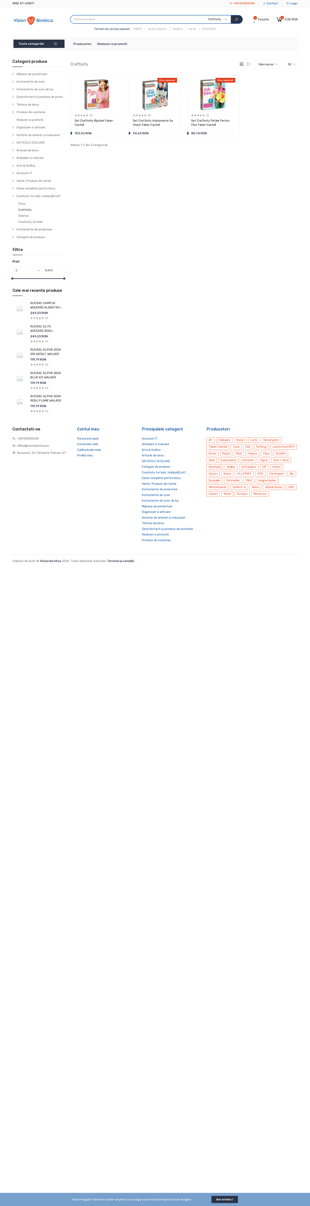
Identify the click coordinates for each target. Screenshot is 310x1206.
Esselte (281, 453)
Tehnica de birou (27, 104)
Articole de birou (27, 150)
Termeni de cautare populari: (112, 29)
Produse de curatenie (30, 112)
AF (210, 440)
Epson (213, 473)
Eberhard (215, 467)
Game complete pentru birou (35, 188)
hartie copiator (157, 29)
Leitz (253, 440)
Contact (270, 3)
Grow (22, 203)
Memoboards (217, 487)
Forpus (252, 453)
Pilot (249, 480)
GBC (291, 487)
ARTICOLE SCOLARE (30, 142)
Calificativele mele (89, 450)
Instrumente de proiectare (34, 229)
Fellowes (224, 440)
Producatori (82, 44)
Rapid (226, 453)
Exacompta (228, 460)
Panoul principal (87, 438)
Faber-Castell (218, 446)
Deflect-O (239, 487)
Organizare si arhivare (30, 127)
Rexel (227, 494)
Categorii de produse (30, 237)
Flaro (266, 453)
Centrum (248, 460)
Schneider (233, 480)
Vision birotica (50, 561)
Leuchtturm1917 (283, 446)
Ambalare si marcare (30, 158)
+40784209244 (242, 3)
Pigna (264, 460)
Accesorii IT (24, 173)
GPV (260, 473)
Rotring (261, 446)
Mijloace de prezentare (31, 74)
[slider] (12, 278)
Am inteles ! (224, 1199)
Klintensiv (260, 494)
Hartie (192, 29)
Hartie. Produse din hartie (33, 181)
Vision (240, 440)
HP (264, 467)
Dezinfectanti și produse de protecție (40, 97)
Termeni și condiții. (121, 561)
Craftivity (24, 210)
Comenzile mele (87, 444)
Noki (239, 453)
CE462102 (209, 29)
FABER (137, 29)
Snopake (214, 480)
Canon (213, 494)
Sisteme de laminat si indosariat (38, 135)
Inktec (276, 467)
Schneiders (248, 467)
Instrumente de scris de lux (34, 89)
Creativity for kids (30, 222)
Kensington (271, 440)
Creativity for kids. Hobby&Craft (38, 196)
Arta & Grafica (25, 165)
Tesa (236, 446)
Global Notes (273, 487)
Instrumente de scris (30, 81)
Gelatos (23, 216)
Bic (292, 473)
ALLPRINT (244, 473)
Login (292, 3)
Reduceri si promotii (112, 44)
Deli (247, 446)
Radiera (178, 29)
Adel (212, 460)
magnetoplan (267, 480)
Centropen (276, 473)
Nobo (255, 487)
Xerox (227, 473)
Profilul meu (85, 455)
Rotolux (242, 494)
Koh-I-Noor (281, 460)
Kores (212, 453)
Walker (231, 467)
